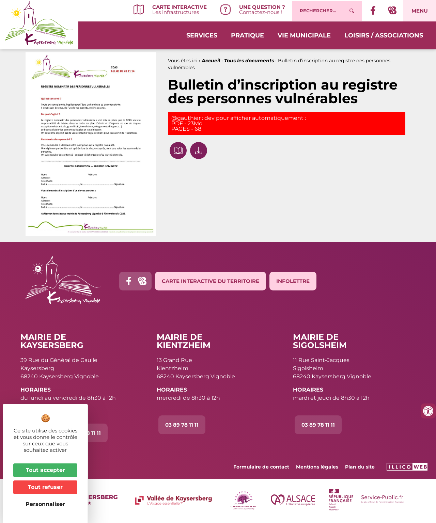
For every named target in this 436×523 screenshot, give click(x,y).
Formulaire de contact (261, 467)
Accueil (211, 60)
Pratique (247, 34)
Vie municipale (304, 34)
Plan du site (360, 467)
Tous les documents (249, 60)
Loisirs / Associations (383, 34)
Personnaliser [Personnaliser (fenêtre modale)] (45, 504)
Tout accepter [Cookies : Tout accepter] (45, 470)
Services (201, 34)
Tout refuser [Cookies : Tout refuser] (45, 487)
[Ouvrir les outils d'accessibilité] (428, 410)
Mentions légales (317, 467)
